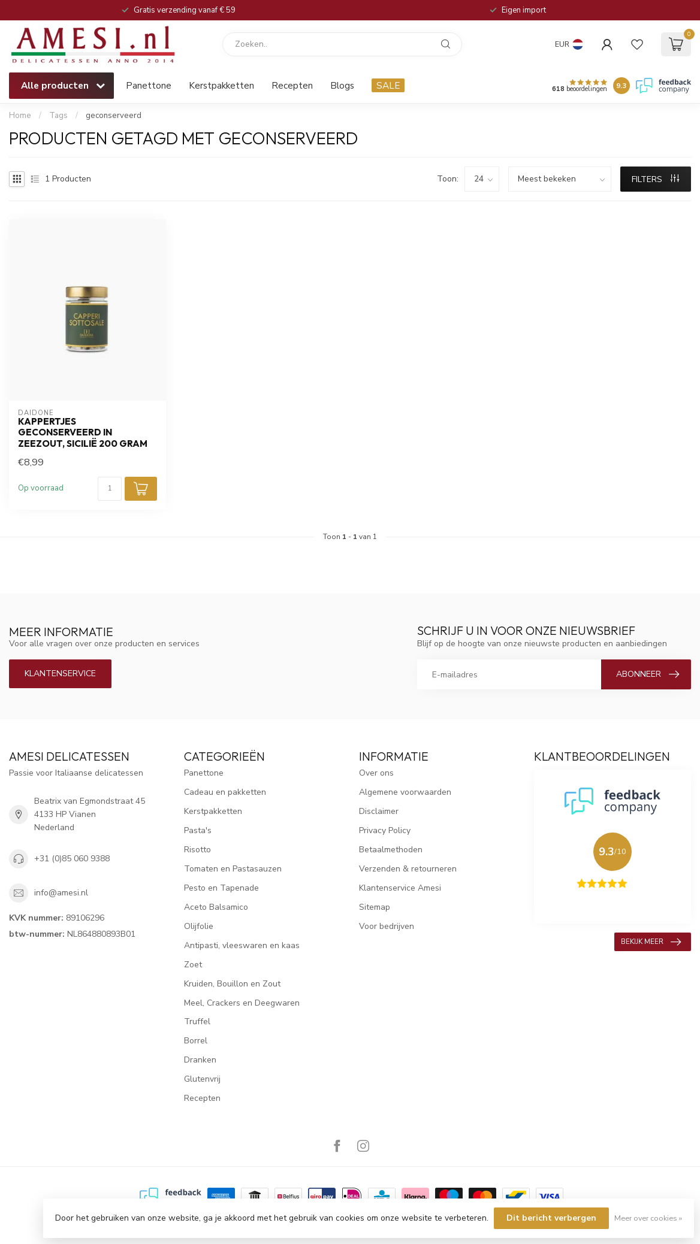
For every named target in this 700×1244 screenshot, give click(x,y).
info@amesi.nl (61, 892)
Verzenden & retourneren (408, 868)
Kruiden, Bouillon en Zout (232, 983)
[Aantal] (110, 489)
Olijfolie (198, 926)
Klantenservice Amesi (400, 888)
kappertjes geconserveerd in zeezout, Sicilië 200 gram (82, 432)
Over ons (376, 773)
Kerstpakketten (221, 85)
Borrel (195, 1040)
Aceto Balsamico (216, 907)
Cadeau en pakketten (225, 792)
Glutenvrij (202, 1079)
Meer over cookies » (648, 1218)
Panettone (148, 85)
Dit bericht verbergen (551, 1218)
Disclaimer (379, 811)
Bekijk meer (651, 942)
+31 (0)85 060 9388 (72, 858)
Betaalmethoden (391, 849)
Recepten (292, 85)
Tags (58, 115)
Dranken (200, 1060)
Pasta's (198, 830)
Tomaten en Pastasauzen (233, 868)
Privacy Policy (385, 830)
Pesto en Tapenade (221, 888)
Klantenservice (60, 673)
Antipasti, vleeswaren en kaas (242, 945)
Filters (655, 179)
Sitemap (374, 907)
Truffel (197, 1021)
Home (20, 115)
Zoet (193, 964)
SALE (388, 85)
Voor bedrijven (386, 926)
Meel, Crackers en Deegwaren (242, 1003)
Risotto (197, 849)
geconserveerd (113, 115)
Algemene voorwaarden (405, 792)
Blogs (342, 85)
